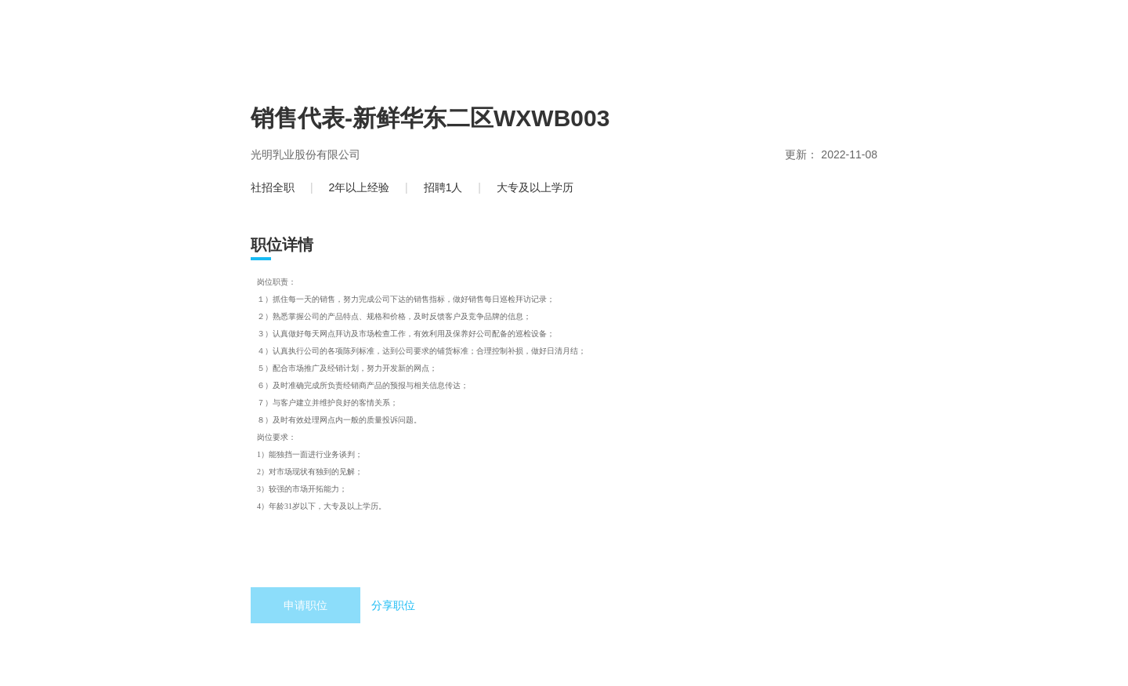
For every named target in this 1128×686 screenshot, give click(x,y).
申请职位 (305, 605)
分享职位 (393, 605)
